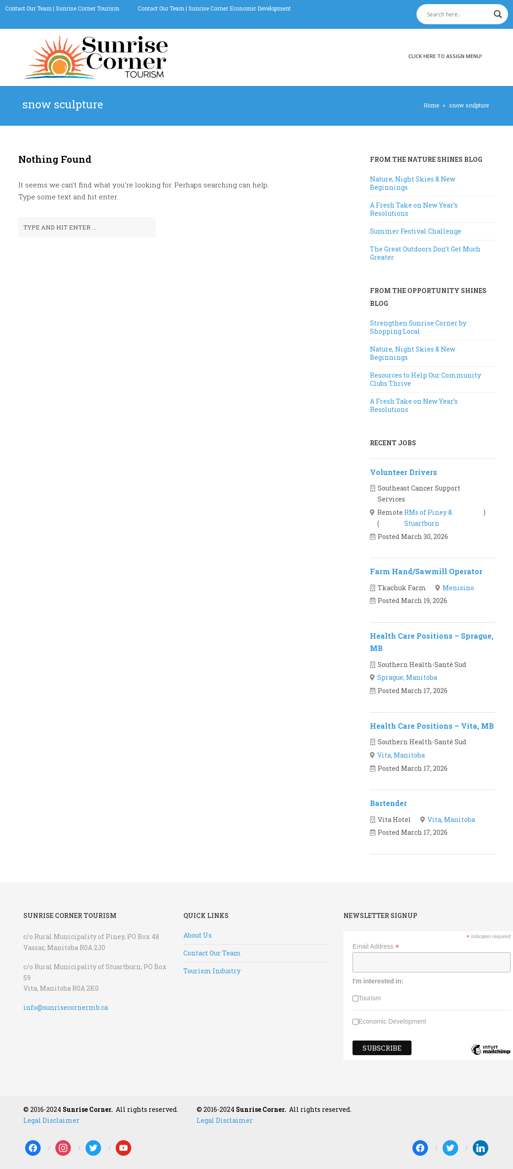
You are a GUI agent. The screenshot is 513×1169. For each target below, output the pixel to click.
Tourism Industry (211, 970)
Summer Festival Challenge (415, 231)
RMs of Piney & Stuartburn (428, 518)
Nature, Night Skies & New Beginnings (412, 183)
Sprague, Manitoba (407, 677)
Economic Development (392, 1021)
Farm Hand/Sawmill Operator (426, 571)
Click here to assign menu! (445, 56)
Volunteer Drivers (403, 472)
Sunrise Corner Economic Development (239, 8)
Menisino (458, 587)
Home (431, 105)
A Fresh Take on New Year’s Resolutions (414, 209)
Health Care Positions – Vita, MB (432, 726)
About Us (197, 935)
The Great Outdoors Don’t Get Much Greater (425, 253)
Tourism (369, 998)
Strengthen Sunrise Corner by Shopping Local (418, 327)
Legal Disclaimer (51, 1120)
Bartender (388, 803)
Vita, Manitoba (401, 755)
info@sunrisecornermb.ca (65, 1007)
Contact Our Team (28, 8)
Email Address (376, 946)
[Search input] (458, 14)
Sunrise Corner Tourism (87, 8)
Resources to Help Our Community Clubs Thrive (425, 379)
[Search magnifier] (498, 14)
